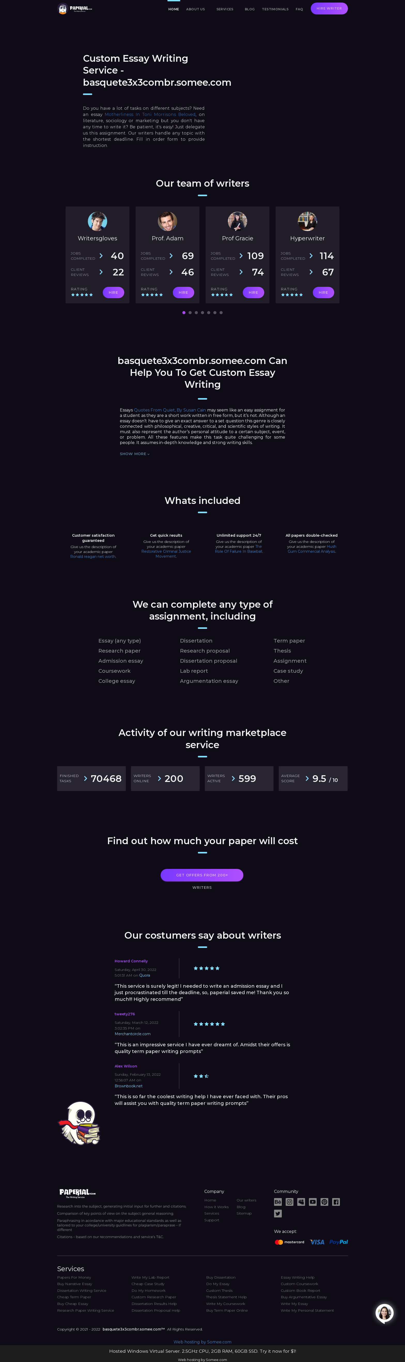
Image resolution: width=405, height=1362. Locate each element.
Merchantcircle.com (133, 1034)
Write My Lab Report (150, 1277)
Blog (250, 9)
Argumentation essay (209, 681)
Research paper (119, 651)
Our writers (246, 1200)
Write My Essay (294, 1303)
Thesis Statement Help (226, 1297)
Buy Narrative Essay (74, 1283)
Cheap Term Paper (74, 1297)
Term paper (289, 641)
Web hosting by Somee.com (202, 1342)
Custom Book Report (300, 1290)
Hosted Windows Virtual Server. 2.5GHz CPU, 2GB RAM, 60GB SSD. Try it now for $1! (202, 1351)
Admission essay (120, 661)
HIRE (113, 292)
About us (195, 9)
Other (281, 681)
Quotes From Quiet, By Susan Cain (170, 410)
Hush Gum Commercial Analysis (312, 549)
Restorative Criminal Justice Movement (166, 554)
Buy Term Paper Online (227, 1310)
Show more (135, 454)
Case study (288, 671)
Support (211, 1220)
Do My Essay (217, 1283)
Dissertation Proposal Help (155, 1310)
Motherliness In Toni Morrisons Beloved (150, 114)
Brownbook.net (129, 1086)
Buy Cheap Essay (72, 1303)
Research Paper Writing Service (85, 1310)
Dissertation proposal (208, 661)
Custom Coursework (299, 1283)
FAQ (299, 9)
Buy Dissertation (221, 1277)
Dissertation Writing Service (81, 1290)
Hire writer (329, 8)
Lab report (194, 671)
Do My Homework (148, 1290)
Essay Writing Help (298, 1277)
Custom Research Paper (153, 1297)
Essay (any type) (119, 641)
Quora (144, 975)
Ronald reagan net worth (92, 556)
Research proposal (205, 651)
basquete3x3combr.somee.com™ (134, 1329)
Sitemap (244, 1213)
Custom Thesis (219, 1290)
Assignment (290, 661)
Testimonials (275, 9)
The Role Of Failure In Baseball (238, 549)
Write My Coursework (225, 1303)
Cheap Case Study (147, 1283)
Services (224, 9)
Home (173, 9)
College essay (116, 681)
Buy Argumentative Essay (304, 1297)
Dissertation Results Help (154, 1303)
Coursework (114, 671)
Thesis (282, 651)
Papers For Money (74, 1277)
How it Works (216, 1207)
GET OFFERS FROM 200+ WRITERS (202, 877)
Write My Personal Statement (307, 1310)
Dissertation (196, 641)
